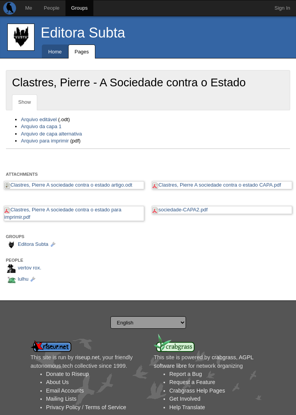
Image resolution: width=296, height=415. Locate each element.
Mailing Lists (61, 399)
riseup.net (87, 357)
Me (28, 8)
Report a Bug (185, 374)
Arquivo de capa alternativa (51, 134)
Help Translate (187, 407)
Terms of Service (105, 407)
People (51, 8)
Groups (79, 8)
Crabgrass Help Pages (197, 391)
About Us (57, 382)
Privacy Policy (63, 407)
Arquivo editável (39, 119)
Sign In (282, 8)
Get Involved (184, 399)
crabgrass (224, 357)
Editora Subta (83, 33)
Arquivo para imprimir (45, 141)
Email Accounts (65, 391)
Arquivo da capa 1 (41, 126)
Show (24, 102)
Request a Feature (192, 382)
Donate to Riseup (67, 374)
